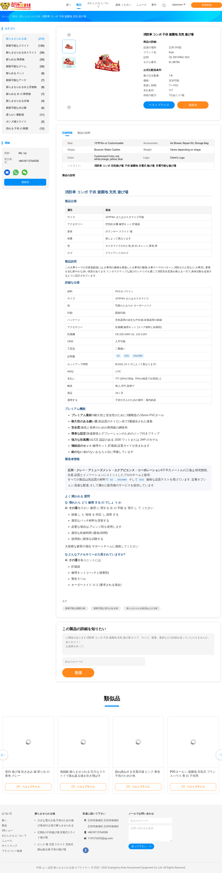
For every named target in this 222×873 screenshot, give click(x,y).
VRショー (7, 830)
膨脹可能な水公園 (25, 108)
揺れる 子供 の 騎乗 (25, 128)
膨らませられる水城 (25, 101)
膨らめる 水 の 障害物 (25, 94)
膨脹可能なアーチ (25, 80)
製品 (4, 825)
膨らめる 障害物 (25, 59)
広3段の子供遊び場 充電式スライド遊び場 (56, 835)
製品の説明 (84, 132)
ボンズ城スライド (25, 122)
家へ (4, 820)
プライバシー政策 (12, 850)
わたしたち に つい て (14, 835)
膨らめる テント (25, 73)
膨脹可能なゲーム (25, 66)
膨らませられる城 (25, 39)
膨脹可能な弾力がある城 (106, 608)
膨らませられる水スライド (25, 52)
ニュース (7, 840)
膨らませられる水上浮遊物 (25, 87)
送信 (78, 672)
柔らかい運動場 (25, 115)
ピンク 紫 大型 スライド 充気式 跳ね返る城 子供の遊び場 (55, 847)
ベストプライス (159, 105)
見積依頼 (206, 4)
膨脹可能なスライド (25, 46)
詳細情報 (67, 132)
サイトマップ (9, 845)
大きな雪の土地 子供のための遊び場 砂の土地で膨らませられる (55, 823)
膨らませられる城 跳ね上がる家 (142, 608)
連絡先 (25, 182)
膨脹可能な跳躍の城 (75, 608)
